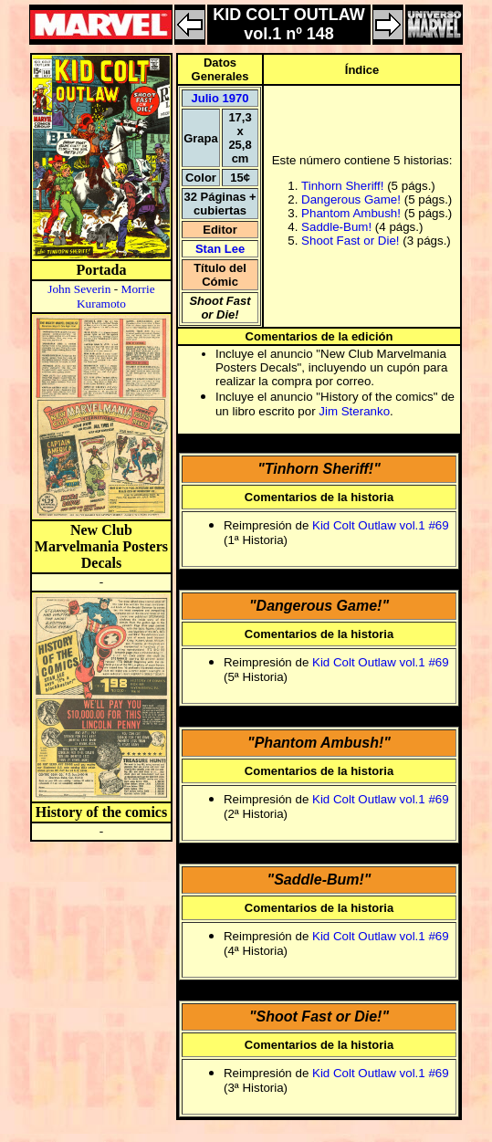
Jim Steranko (354, 411)
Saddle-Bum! (336, 227)
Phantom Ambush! (351, 213)
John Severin (78, 289)
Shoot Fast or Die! (350, 240)
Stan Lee (220, 249)
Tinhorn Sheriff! (342, 186)
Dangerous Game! (351, 199)
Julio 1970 (220, 98)
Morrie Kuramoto (116, 296)
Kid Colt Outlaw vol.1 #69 (380, 525)
